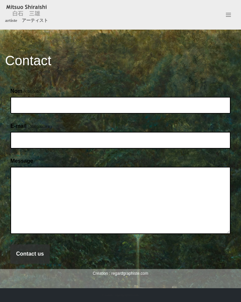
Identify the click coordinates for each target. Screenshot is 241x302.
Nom (29, 91)
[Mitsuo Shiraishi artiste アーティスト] (26, 15)
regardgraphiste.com (129, 273)
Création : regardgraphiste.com (120, 295)
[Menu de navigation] (228, 14)
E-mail (31, 126)
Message (21, 161)
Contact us (30, 254)
